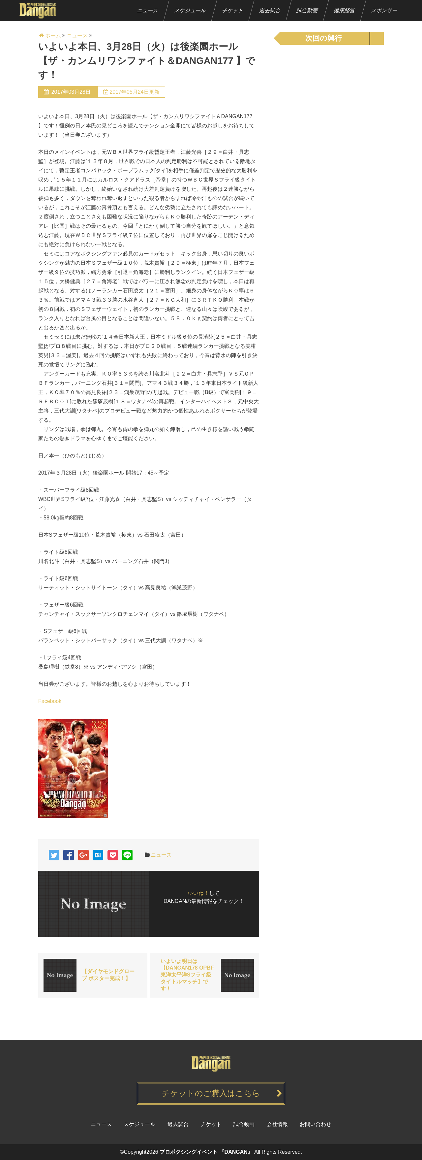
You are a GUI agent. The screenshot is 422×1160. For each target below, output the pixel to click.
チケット (233, 10)
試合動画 (307, 10)
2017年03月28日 (71, 92)
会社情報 (277, 1124)
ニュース (147, 10)
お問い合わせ (315, 1124)
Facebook (49, 701)
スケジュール (190, 10)
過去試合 (270, 10)
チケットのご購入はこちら (211, 1093)
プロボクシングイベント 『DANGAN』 (206, 1152)
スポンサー (385, 10)
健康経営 (344, 10)
